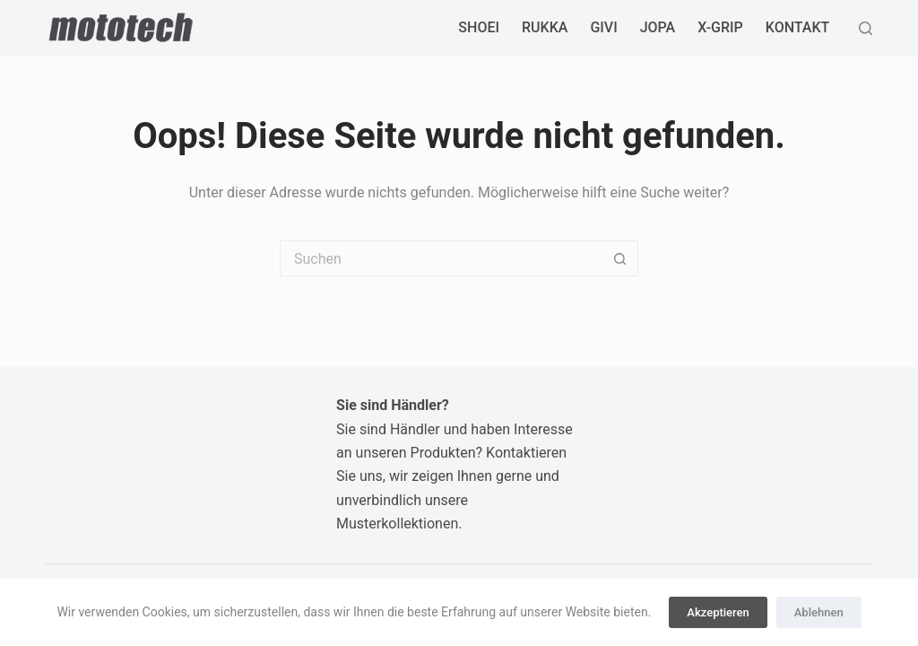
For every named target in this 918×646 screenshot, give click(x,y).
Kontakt (798, 27)
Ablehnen (819, 612)
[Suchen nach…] (441, 258)
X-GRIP (720, 27)
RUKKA (544, 27)
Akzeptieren (718, 612)
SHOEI (478, 27)
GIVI (603, 27)
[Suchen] (865, 28)
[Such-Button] (620, 258)
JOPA (658, 27)
